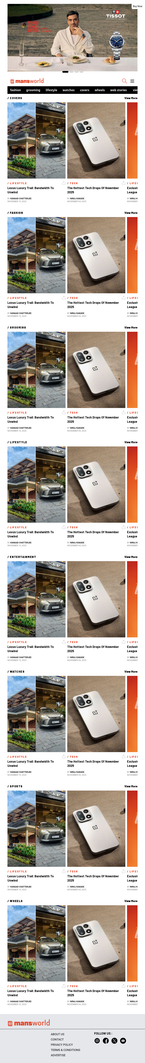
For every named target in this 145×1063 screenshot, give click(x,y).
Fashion (15, 90)
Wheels (100, 90)
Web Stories (118, 90)
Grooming (33, 90)
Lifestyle (51, 90)
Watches (69, 90)
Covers (84, 90)
